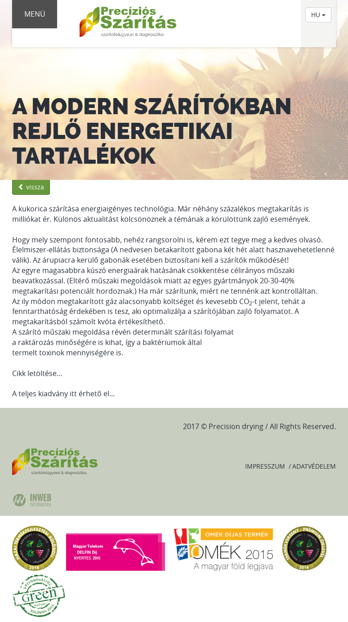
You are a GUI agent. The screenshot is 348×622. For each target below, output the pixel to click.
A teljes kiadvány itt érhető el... (63, 393)
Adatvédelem (314, 466)
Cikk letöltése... (37, 373)
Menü (34, 14)
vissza (31, 187)
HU (318, 14)
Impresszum (265, 466)
